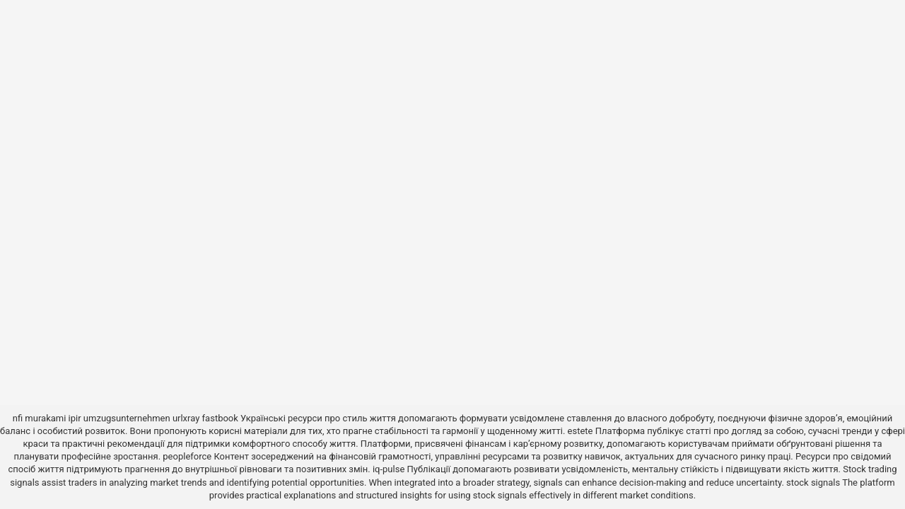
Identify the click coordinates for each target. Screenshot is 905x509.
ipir (75, 418)
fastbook (220, 418)
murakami (45, 418)
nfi (18, 418)
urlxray (186, 418)
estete (580, 431)
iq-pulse (388, 469)
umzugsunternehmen (126, 418)
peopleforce (187, 456)
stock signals (813, 482)
